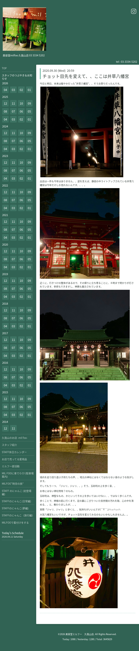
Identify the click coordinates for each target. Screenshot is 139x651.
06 (21, 111)
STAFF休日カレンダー (14, 452)
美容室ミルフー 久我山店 (80, 634)
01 (29, 90)
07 (13, 111)
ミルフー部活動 (11, 466)
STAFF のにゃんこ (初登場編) (16, 492)
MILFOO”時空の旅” (13, 483)
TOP (4, 68)
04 (5, 90)
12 (5, 103)
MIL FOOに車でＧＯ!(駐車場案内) (18, 474)
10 (21, 103)
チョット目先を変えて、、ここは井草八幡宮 (86, 76)
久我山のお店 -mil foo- (15, 437)
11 (13, 103)
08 (5, 111)
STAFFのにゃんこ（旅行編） (18, 515)
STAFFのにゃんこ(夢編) (15, 508)
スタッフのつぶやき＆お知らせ (17, 76)
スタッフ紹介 (9, 445)
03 (13, 90)
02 (21, 90)
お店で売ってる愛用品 (14, 459)
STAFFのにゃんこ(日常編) (16, 501)
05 (29, 111)
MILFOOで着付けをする (15, 522)
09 (29, 103)
